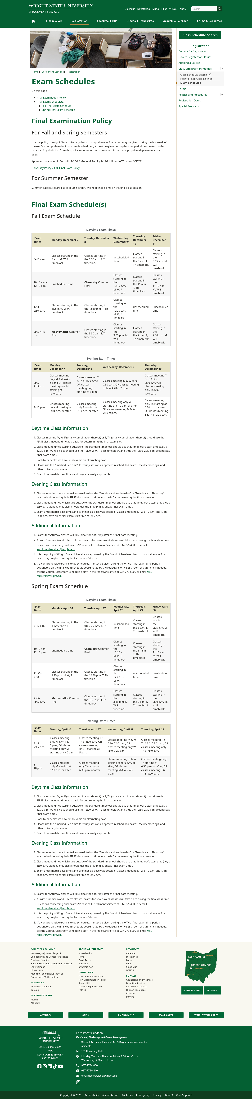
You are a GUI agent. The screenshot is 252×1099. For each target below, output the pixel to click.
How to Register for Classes (195, 57)
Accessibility (92, 1095)
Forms (182, 89)
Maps (155, 8)
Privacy (157, 1095)
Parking (130, 996)
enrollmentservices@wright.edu (56, 549)
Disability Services (135, 983)
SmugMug (136, 966)
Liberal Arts (37, 970)
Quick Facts (85, 960)
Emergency (143, 1095)
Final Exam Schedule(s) (50, 101)
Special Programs (189, 106)
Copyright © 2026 (70, 1095)
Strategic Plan (86, 966)
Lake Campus (38, 966)
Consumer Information (91, 976)
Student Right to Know (90, 986)
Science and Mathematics (44, 977)
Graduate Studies (40, 960)
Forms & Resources (209, 21)
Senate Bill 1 (85, 983)
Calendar (130, 8)
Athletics (40, 1002)
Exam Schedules (190, 83)
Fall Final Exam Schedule (56, 106)
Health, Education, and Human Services (51, 963)
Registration (79, 21)
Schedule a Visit (192, 990)
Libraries (130, 993)
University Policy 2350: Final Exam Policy (56, 168)
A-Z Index (45, 1015)
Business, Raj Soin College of (46, 953)
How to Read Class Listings (196, 79)
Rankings (83, 963)
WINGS (173, 8)
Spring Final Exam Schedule (58, 110)
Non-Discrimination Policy (92, 979)
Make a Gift (166, 1015)
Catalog (35, 989)
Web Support (184, 1095)
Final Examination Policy (51, 97)
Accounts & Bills (107, 21)
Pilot (164, 8)
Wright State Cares (206, 1015)
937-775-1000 (50, 1058)
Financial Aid (54, 21)
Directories (143, 8)
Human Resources (136, 989)
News (81, 956)
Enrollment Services (44, 11)
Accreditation (86, 953)
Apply (183, 8)
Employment (126, 1015)
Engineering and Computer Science (49, 956)
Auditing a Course (189, 63)
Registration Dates (190, 100)
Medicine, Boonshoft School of (47, 973)
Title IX (82, 989)
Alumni (39, 999)
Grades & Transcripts (140, 21)
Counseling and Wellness (139, 979)
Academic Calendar (175, 21)
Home (35, 71)
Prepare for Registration (193, 51)
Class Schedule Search (200, 35)
